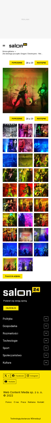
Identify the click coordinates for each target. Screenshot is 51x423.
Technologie (10, 340)
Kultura (7, 362)
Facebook (18, 376)
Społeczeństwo (12, 355)
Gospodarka (10, 326)
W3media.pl (36, 419)
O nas (16, 402)
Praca (23, 402)
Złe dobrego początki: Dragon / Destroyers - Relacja (22, 54)
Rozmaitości (10, 333)
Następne (41, 63)
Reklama (31, 402)
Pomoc (9, 402)
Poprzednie (17, 63)
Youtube (9, 382)
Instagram (32, 376)
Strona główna (8, 51)
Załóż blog (11, 308)
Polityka (7, 318)
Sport (6, 348)
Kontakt (40, 402)
